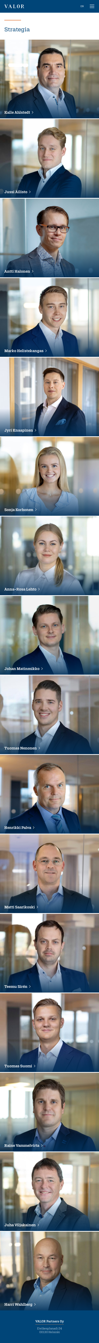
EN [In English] (82, 6)
